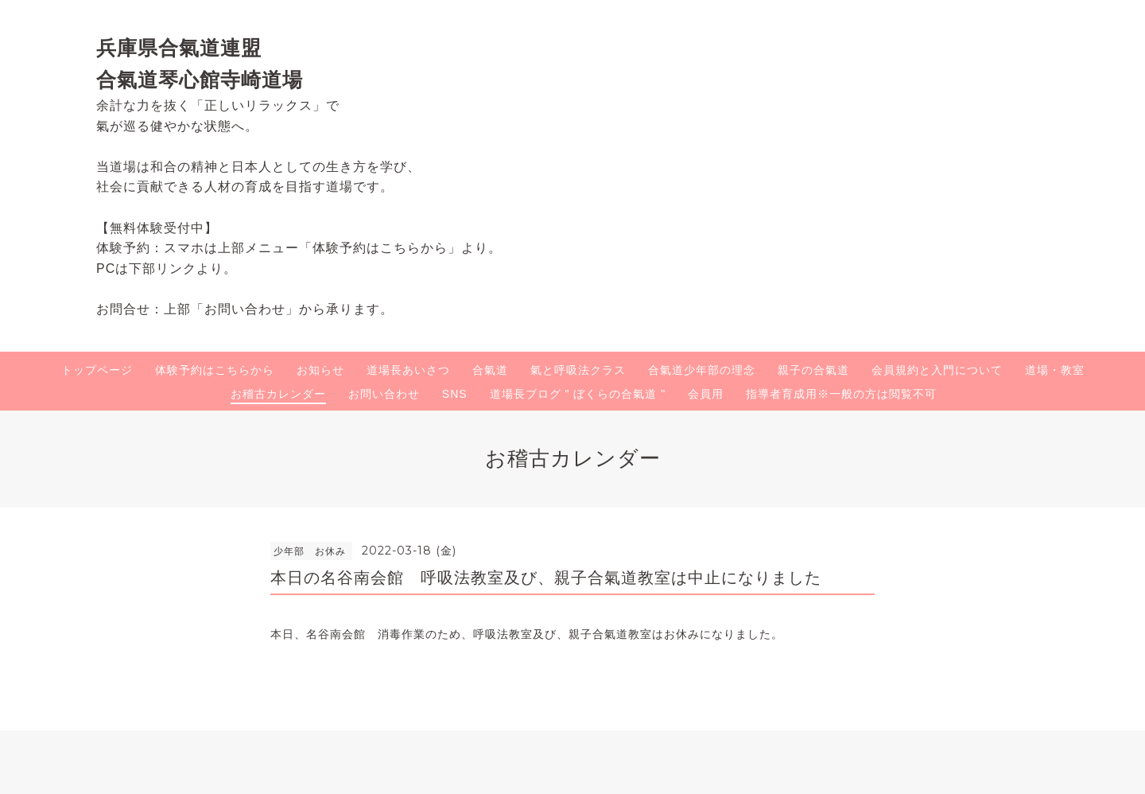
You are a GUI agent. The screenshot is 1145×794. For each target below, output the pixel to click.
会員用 (706, 393)
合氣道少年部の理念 (701, 370)
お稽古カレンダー (278, 393)
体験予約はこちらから (214, 370)
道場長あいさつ (408, 370)
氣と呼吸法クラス (578, 370)
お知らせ (320, 370)
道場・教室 (1055, 370)
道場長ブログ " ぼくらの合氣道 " (578, 393)
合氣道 (490, 370)
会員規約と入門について (937, 370)
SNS (455, 393)
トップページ (97, 370)
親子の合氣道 (813, 370)
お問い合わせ (384, 393)
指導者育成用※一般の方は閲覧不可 (841, 393)
